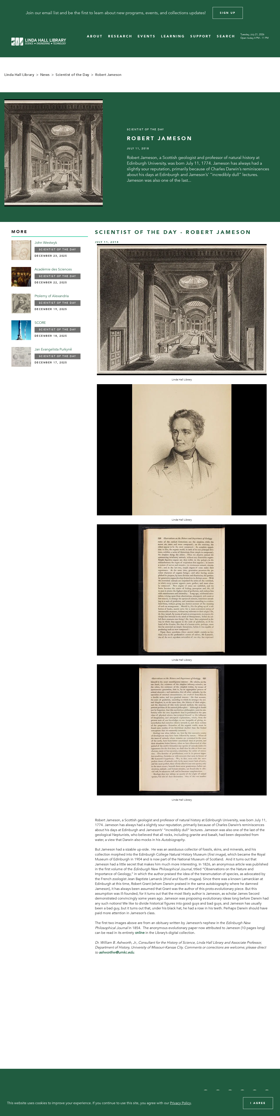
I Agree (258, 1103)
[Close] (271, 13)
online (140, 932)
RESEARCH (120, 36)
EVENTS (147, 36)
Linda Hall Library (19, 74)
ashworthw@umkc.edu (116, 952)
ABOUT (95, 36)
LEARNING (173, 36)
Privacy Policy (180, 1103)
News (45, 74)
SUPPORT (201, 36)
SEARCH (226, 36)
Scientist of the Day (72, 74)
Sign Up (228, 13)
